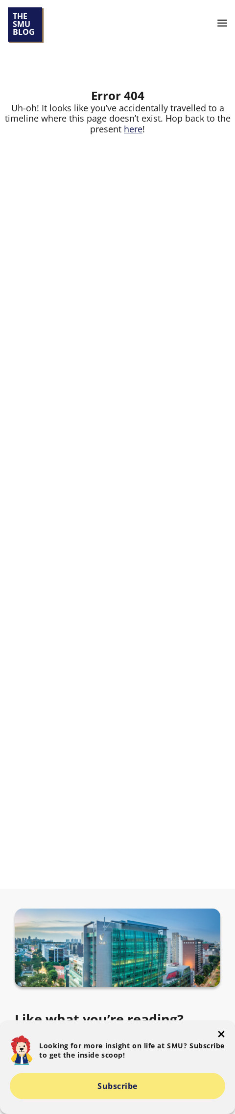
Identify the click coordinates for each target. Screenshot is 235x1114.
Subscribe (117, 1086)
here (133, 129)
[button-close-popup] (221, 1034)
